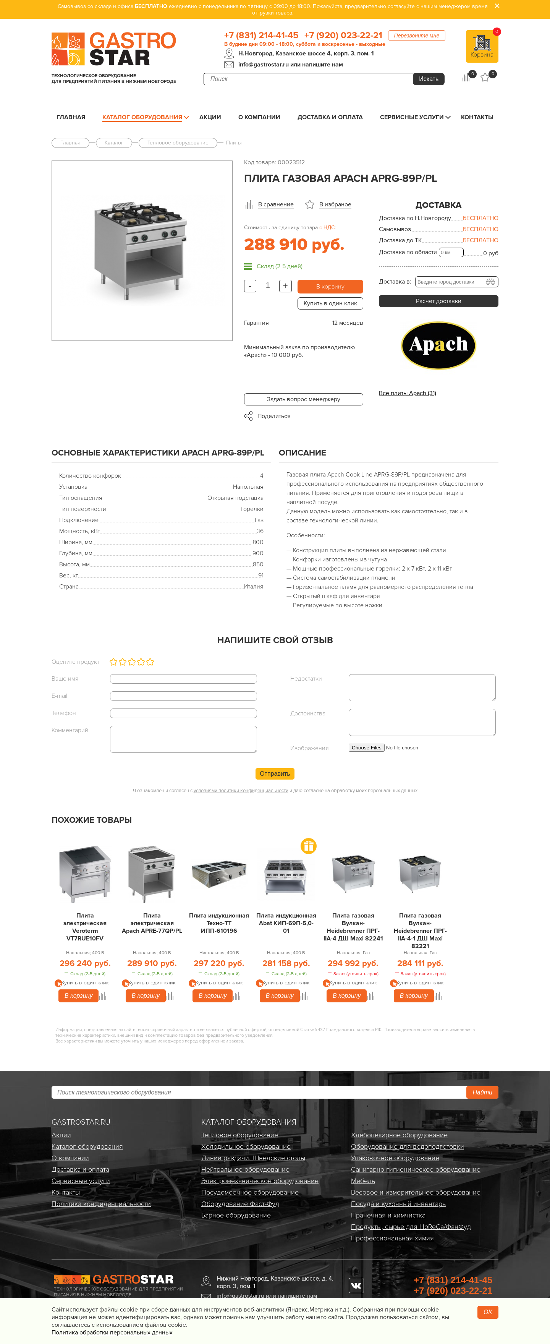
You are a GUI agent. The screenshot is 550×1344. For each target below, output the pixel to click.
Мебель (363, 1181)
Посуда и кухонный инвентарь (398, 1204)
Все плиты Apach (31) (407, 393)
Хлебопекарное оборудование (399, 1135)
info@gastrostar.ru (263, 64)
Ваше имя (65, 679)
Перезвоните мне (417, 35)
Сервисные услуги (412, 117)
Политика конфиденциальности (101, 1204)
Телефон (64, 713)
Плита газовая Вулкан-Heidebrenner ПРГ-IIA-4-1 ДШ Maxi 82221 (420, 931)
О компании (259, 117)
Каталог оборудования (142, 117)
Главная (71, 117)
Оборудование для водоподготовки (407, 1146)
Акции (210, 117)
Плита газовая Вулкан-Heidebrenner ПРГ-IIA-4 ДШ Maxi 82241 (353, 927)
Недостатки (306, 679)
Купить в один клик (330, 303)
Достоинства (307, 713)
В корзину (330, 286)
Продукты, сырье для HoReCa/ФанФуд (411, 1226)
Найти (482, 1092)
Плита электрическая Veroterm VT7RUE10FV (85, 927)
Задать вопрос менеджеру (303, 399)
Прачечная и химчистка (388, 1215)
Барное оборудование (236, 1215)
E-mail (59, 696)
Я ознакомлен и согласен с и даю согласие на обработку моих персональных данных (275, 791)
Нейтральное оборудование (245, 1169)
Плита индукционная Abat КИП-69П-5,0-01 (286, 923)
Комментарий (70, 730)
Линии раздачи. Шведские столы (253, 1158)
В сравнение (276, 204)
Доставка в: (395, 281)
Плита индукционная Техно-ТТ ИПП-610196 (219, 923)
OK (488, 1312)
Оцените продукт (75, 662)
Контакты (477, 117)
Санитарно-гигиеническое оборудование (415, 1169)
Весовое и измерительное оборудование (415, 1192)
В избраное (335, 204)
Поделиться (274, 416)
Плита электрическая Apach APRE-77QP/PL (152, 923)
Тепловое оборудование (239, 1135)
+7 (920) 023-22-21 (343, 35)
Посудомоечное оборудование (250, 1192)
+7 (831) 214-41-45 (261, 35)
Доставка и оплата (330, 117)
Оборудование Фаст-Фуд (240, 1204)
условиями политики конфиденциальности (241, 791)
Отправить (275, 773)
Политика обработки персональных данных (112, 1332)
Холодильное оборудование (246, 1146)
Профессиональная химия (392, 1238)
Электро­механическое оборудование (260, 1181)
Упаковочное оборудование (395, 1158)
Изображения (309, 748)
